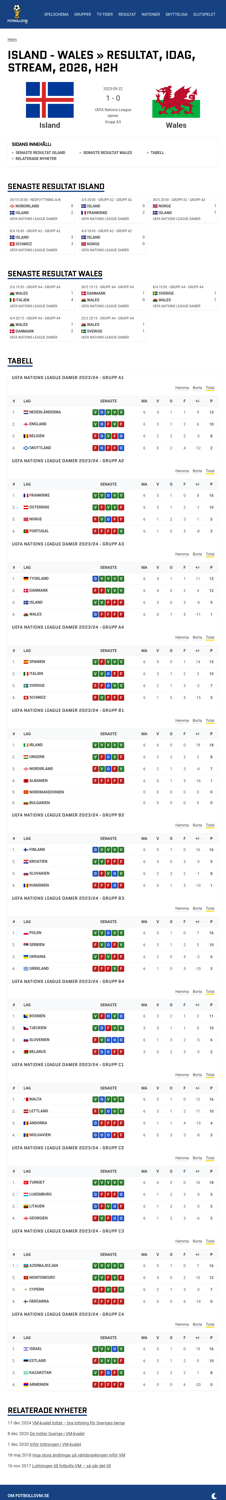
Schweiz (37, 697)
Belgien (36, 436)
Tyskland (39, 578)
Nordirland (41, 768)
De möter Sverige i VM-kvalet (57, 1433)
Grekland (39, 968)
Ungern (36, 757)
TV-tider (105, 14)
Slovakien (39, 873)
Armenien (38, 1384)
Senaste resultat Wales (107, 152)
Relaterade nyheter (35, 158)
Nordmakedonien (46, 792)
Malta (35, 1099)
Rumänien (39, 885)
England (37, 424)
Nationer (151, 14)
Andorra (38, 1123)
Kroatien (38, 861)
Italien (36, 673)
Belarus (37, 1051)
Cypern (36, 1289)
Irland (36, 745)
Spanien (37, 661)
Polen (35, 932)
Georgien (38, 1218)
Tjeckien (37, 1028)
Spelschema (56, 14)
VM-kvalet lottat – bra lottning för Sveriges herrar (78, 1422)
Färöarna (39, 1301)
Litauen (37, 1206)
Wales (35, 614)
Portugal (39, 531)
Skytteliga (177, 14)
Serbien (37, 944)
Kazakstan (40, 1372)
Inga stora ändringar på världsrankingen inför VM (78, 1455)
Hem (12, 39)
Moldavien (40, 1135)
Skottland (40, 448)
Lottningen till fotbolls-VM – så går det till (71, 1465)
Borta (197, 387)
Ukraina (37, 956)
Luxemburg (40, 1194)
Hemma (182, 387)
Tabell (157, 152)
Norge (35, 519)
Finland (37, 849)
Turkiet (37, 1182)
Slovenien (39, 1040)
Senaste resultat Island (40, 152)
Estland (37, 1360)
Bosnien (37, 1016)
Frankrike (39, 495)
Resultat (127, 14)
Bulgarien (39, 803)
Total (210, 387)
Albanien (38, 780)
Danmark (38, 590)
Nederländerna (45, 412)
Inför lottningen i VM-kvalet (55, 1444)
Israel (35, 1348)
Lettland (38, 1111)
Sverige (37, 685)
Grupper (82, 14)
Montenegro (42, 1277)
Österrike (39, 507)
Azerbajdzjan (43, 1265)
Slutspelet (204, 14)
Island (36, 602)
